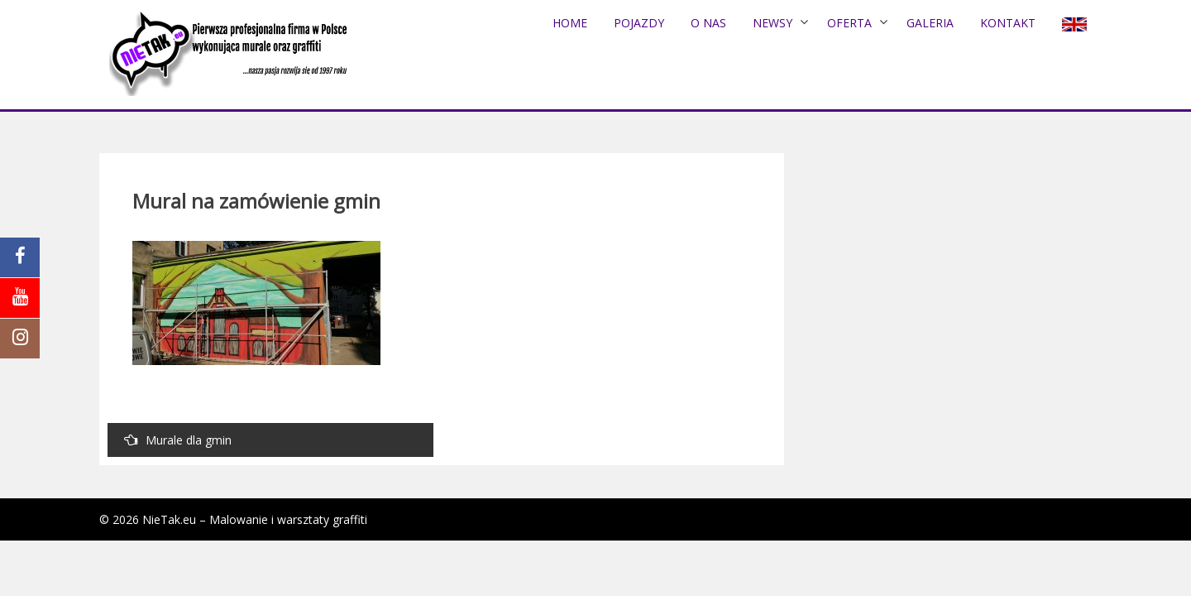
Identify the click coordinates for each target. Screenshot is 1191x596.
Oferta (849, 23)
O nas (708, 23)
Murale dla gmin (178, 440)
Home (569, 23)
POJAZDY (639, 23)
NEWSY (772, 23)
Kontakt (1008, 23)
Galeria (930, 23)
